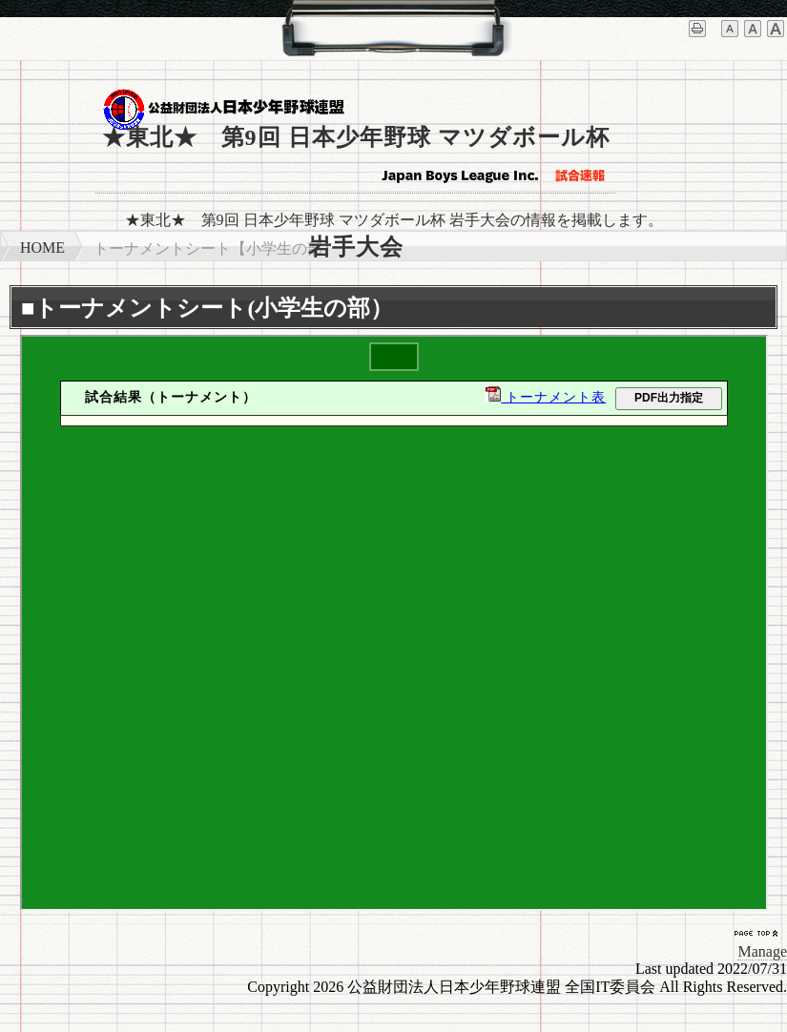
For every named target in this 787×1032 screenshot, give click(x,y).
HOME (42, 247)
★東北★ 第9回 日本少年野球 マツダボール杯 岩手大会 (356, 159)
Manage (762, 951)
